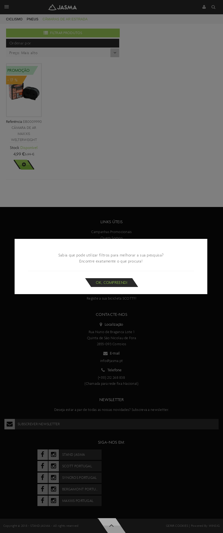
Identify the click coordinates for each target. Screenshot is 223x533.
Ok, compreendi (111, 282)
